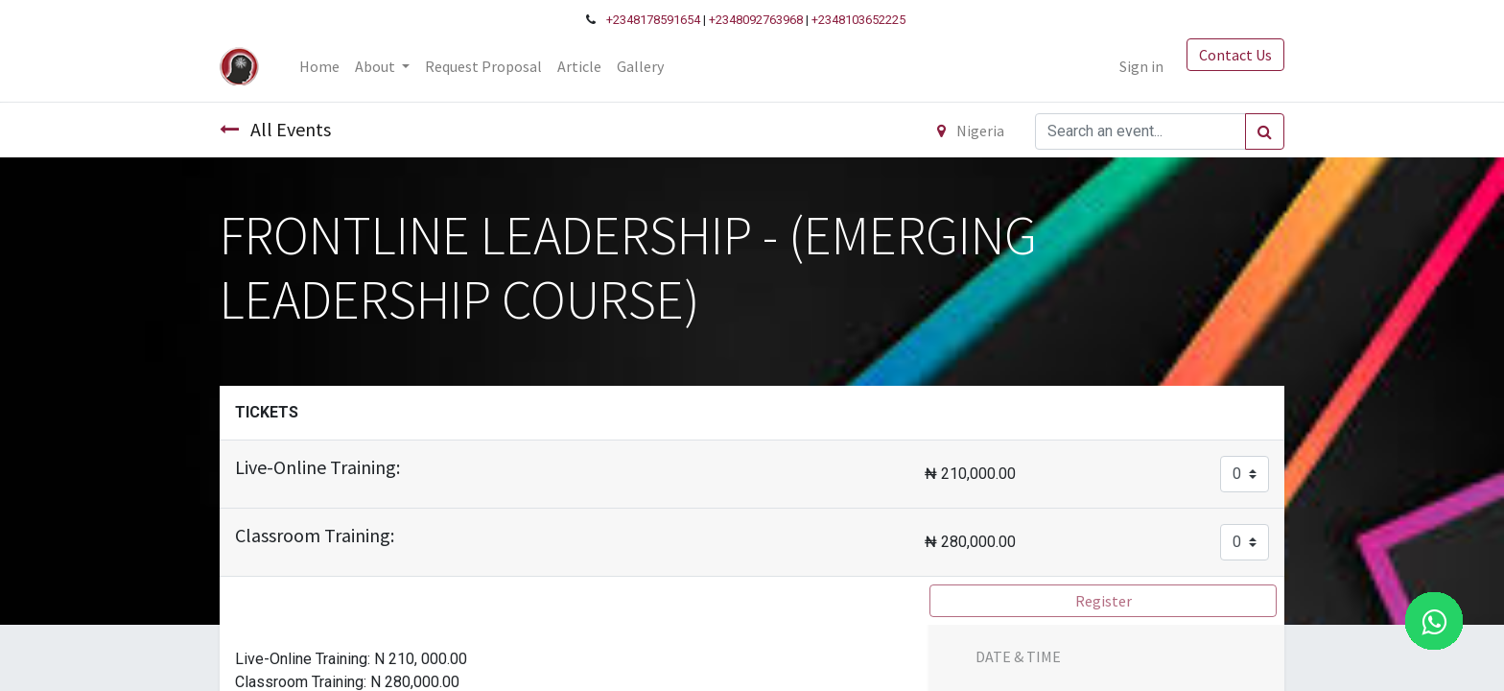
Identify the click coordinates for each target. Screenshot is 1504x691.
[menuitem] (319, 66)
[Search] (1264, 131)
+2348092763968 (756, 19)
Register (1103, 600)
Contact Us (1235, 54)
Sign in (1141, 66)
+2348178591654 (653, 19)
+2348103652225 (858, 19)
